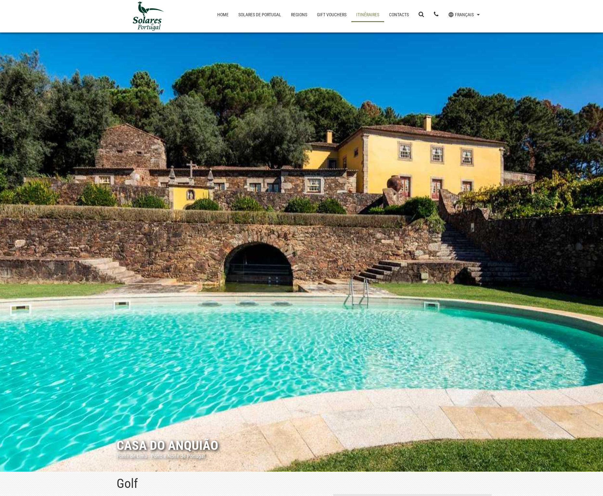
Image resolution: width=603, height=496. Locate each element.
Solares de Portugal (259, 14)
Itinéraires (367, 14)
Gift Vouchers (331, 14)
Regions (299, 14)
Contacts (399, 14)
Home (223, 14)
